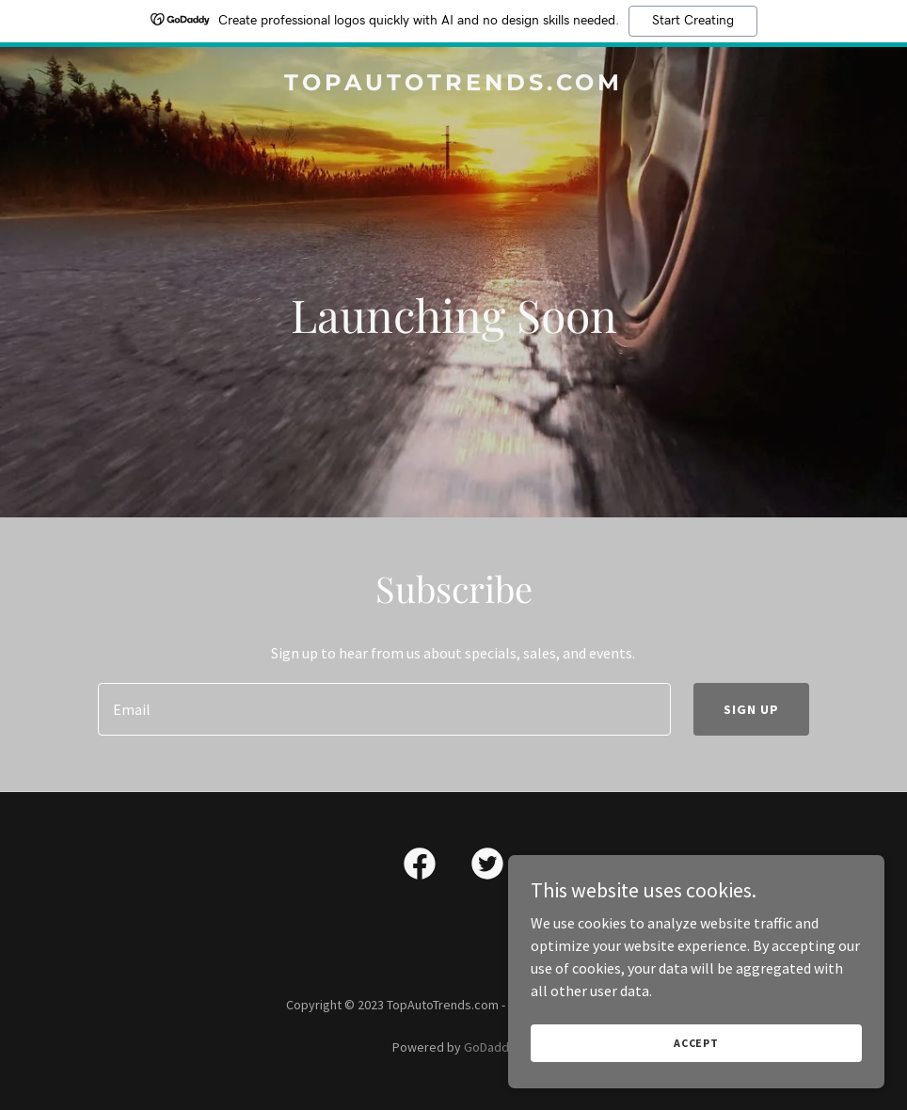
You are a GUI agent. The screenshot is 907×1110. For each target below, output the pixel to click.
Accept (696, 1043)
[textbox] (384, 709)
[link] (453, 84)
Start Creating (693, 20)
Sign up (751, 709)
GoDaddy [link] (490, 1047)
